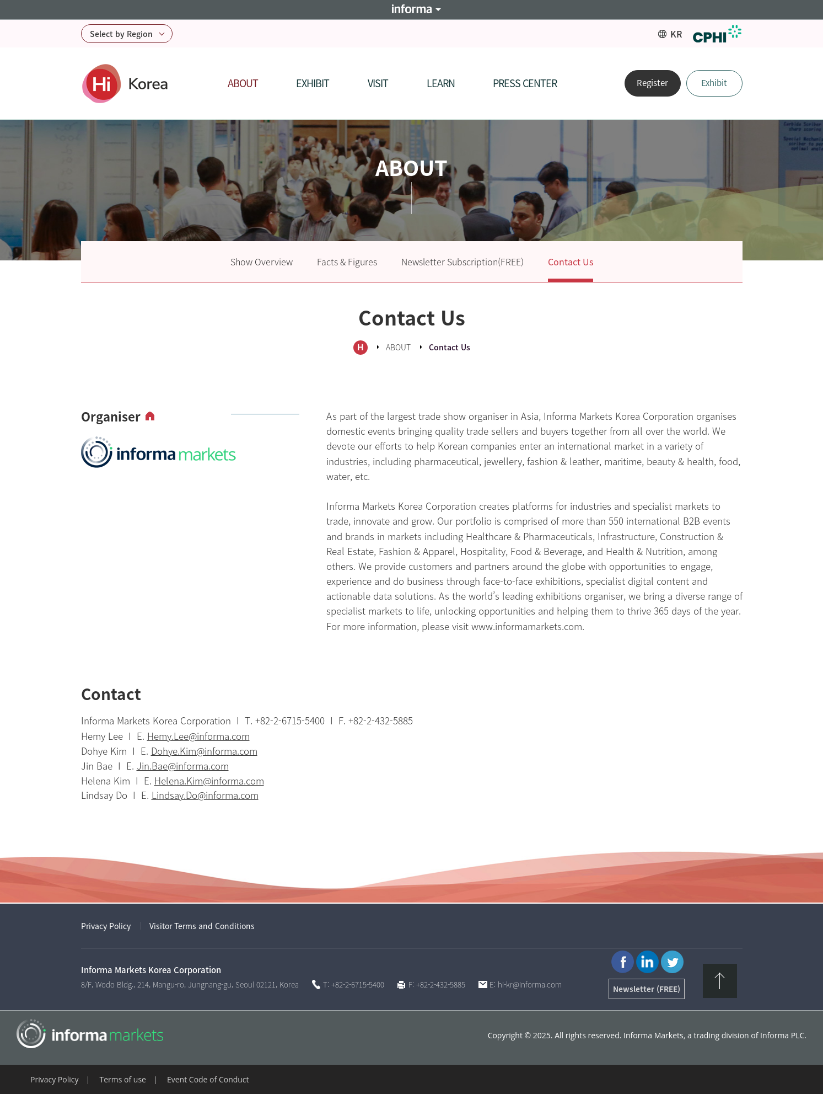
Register (652, 83)
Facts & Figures (347, 261)
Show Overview (261, 261)
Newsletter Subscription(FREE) (462, 261)
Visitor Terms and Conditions (202, 925)
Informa (411, 10)
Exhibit (714, 83)
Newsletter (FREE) (646, 988)
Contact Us (570, 261)
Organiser (111, 416)
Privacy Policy (106, 925)
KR (676, 34)
